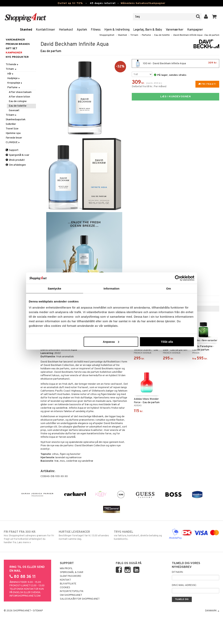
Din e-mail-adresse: (184, 585)
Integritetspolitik (71, 591)
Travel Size (12, 128)
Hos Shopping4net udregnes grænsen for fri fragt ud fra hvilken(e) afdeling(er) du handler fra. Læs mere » (29, 537)
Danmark (212, 610)
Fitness (96, 30)
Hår (10, 73)
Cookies (65, 587)
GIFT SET (11, 48)
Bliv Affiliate (68, 583)
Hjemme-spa (13, 133)
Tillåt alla (167, 341)
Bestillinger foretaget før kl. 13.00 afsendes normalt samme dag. (84, 535)
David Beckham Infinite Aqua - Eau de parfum (196, 35)
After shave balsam (20, 92)
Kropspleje (15, 83)
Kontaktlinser (45, 30)
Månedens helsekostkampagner (143, 3)
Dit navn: (177, 572)
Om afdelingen (16, 165)
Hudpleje (13, 78)
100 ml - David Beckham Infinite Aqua (175, 63)
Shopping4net (106, 35)
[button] (214, 16)
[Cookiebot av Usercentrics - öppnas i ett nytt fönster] (177, 278)
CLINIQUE (13, 142)
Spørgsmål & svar (17, 155)
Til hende (12, 64)
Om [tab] (168, 288)
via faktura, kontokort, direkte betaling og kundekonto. (139, 535)
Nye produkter (17, 57)
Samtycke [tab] (54, 288)
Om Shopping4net (71, 595)
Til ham (134, 35)
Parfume (146, 35)
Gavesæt (14, 110)
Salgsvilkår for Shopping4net (80, 599)
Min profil (66, 568)
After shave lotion (19, 96)
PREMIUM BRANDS (18, 44)
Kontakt (65, 580)
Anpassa (111, 341)
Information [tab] (112, 288)
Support (12, 150)
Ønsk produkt (15, 160)
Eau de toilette (162, 35)
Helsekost (66, 30)
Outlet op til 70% (70, 3)
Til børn (11, 115)
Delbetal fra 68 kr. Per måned (149, 86)
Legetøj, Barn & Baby (147, 30)
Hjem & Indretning (116, 30)
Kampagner (195, 30)
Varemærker (174, 30)
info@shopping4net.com (25, 595)
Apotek (82, 30)
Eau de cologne (18, 101)
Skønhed (26, 30)
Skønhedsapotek (15, 119)
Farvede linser (14, 137)
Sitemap (38, 610)
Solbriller (11, 124)
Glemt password (70, 576)
